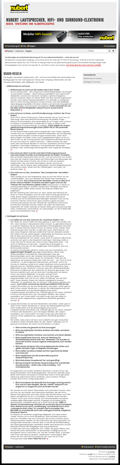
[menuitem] (23, 46)
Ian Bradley (111, 452)
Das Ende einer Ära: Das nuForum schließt (83, 65)
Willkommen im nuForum (93, 78)
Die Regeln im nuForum (92, 82)
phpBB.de (112, 457)
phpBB (90, 454)
